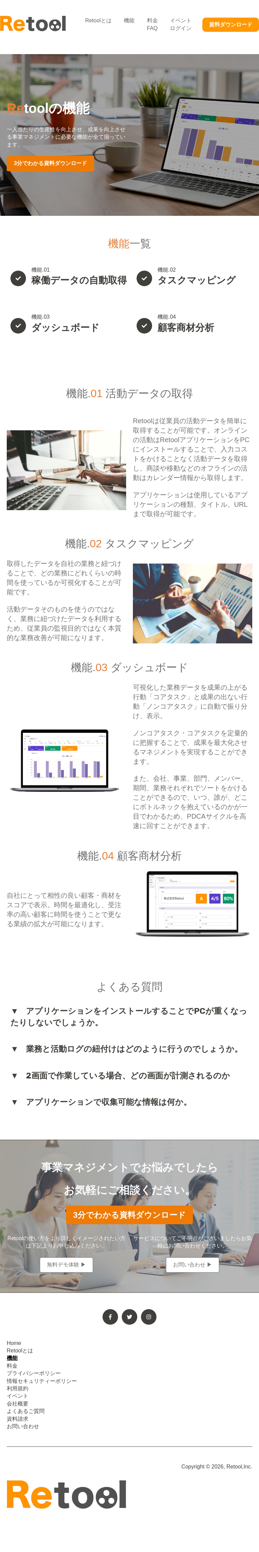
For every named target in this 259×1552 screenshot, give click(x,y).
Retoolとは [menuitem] (20, 1350)
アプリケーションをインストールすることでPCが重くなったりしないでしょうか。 (128, 1016)
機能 (129, 20)
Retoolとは (98, 20)
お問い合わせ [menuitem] (23, 1426)
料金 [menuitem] (12, 1366)
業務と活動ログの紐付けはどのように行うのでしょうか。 (134, 1049)
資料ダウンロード (230, 24)
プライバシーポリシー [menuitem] (34, 1373)
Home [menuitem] (14, 1343)
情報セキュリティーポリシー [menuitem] (42, 1381)
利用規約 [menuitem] (17, 1388)
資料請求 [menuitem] (17, 1419)
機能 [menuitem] (12, 1358)
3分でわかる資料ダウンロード (50, 163)
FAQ (152, 28)
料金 (152, 20)
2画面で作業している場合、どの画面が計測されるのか (128, 1075)
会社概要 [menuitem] (17, 1404)
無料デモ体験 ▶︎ (66, 1265)
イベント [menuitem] (17, 1396)
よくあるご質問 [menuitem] (26, 1411)
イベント (181, 20)
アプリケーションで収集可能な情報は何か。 (109, 1102)
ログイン (181, 28)
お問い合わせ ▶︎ (192, 1265)
